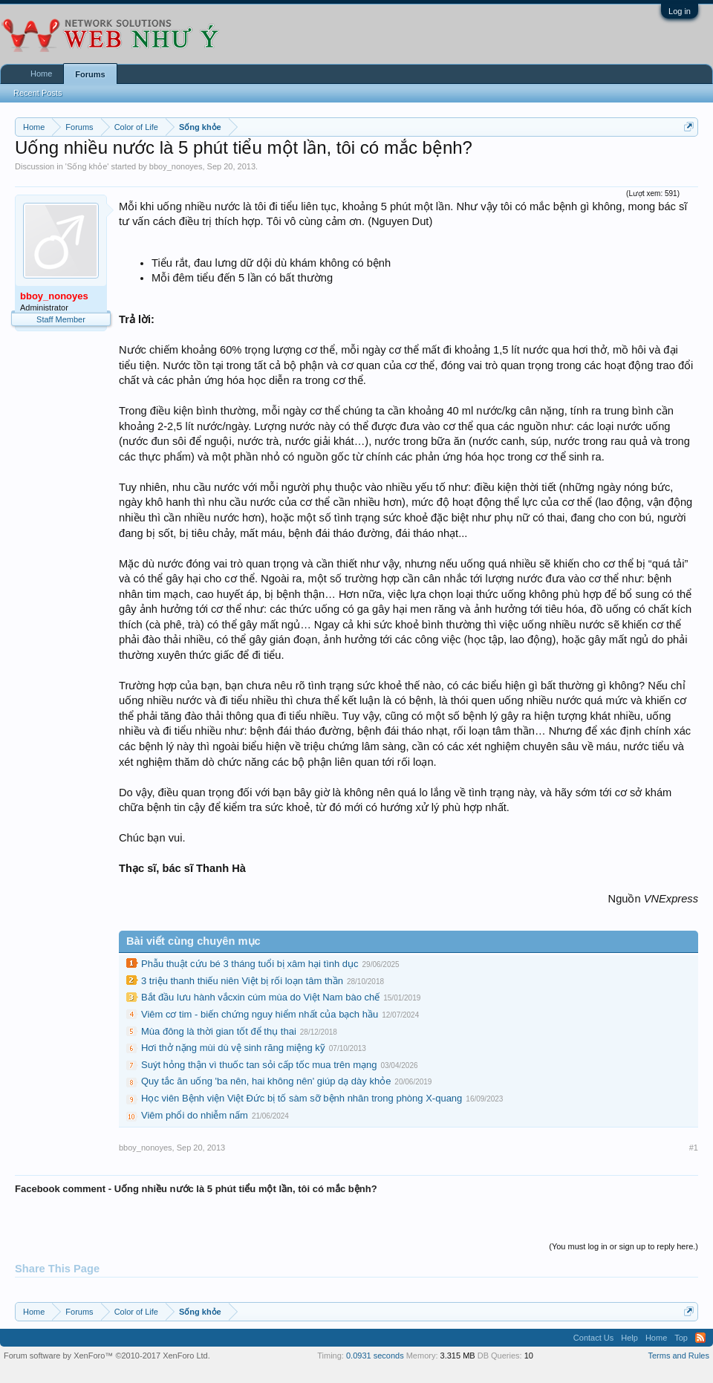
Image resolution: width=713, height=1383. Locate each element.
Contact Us (593, 1337)
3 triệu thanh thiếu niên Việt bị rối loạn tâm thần (242, 980)
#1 (693, 1147)
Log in (679, 11)
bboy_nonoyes (176, 166)
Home (41, 73)
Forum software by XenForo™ (107, 1355)
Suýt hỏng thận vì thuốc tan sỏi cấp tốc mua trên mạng (259, 1064)
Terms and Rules (678, 1355)
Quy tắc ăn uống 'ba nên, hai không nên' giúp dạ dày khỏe (266, 1081)
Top (681, 1337)
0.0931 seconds (375, 1355)
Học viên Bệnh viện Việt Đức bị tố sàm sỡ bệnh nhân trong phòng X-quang (301, 1098)
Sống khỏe (87, 166)
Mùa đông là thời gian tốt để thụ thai (218, 1031)
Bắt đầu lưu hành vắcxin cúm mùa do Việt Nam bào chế (260, 997)
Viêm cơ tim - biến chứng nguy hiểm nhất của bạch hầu (259, 1014)
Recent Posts (37, 92)
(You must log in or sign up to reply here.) (623, 1246)
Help (629, 1337)
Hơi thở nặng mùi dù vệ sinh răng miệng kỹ (233, 1047)
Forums (90, 74)
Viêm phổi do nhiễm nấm (194, 1115)
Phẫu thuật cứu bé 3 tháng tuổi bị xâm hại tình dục (250, 963)
